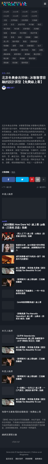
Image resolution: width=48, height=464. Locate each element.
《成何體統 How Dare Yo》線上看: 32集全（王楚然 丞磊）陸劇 (23, 226)
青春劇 (13, 33)
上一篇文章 (40, 187)
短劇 (5, 50)
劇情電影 (17, 54)
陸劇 (21, 46)
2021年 (25, 12)
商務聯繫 (29, 459)
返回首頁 (9, 459)
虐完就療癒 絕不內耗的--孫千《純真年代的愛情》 (30, 257)
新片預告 (25, 50)
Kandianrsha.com (23, 452)
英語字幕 (33, 33)
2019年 (6, 12)
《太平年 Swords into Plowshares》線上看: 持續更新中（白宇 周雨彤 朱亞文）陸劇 (30, 338)
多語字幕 (21, 24)
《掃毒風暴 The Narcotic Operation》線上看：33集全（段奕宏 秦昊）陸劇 (30, 316)
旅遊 (20, 37)
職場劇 (22, 58)
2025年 (25, 16)
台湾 (5, 24)
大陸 (5, 20)
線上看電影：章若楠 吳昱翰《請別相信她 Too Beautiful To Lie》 (30, 269)
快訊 (39, 24)
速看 (14, 46)
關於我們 (19, 459)
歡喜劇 (15, 63)
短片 (39, 46)
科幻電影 (23, 33)
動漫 (24, 41)
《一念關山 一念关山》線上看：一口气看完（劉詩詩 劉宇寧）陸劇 (30, 389)
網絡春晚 (7, 54)
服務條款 (38, 459)
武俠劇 (36, 29)
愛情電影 (14, 50)
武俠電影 (26, 29)
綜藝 (41, 50)
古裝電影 (25, 20)
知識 (5, 33)
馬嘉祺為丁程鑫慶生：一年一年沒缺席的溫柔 (30, 292)
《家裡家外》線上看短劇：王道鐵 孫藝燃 (30, 280)
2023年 (6, 16)
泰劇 (36, 37)
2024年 (15, 16)
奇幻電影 (7, 29)
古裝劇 (34, 20)
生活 (12, 24)
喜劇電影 (30, 46)
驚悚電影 (25, 63)
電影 (33, 50)
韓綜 (14, 58)
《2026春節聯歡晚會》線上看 (28, 302)
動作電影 (16, 41)
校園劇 (27, 37)
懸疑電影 (32, 58)
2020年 (15, 12)
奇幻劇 (16, 29)
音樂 (5, 37)
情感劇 (6, 46)
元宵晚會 (14, 20)
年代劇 (31, 24)
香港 (12, 37)
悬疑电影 (33, 41)
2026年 (34, 16)
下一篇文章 (7, 187)
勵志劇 (6, 58)
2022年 (34, 12)
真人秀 (6, 41)
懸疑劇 (6, 63)
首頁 (3, 73)
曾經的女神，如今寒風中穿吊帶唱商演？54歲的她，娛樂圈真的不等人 (30, 247)
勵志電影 (37, 54)
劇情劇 (27, 54)
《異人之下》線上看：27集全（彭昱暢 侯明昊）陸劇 (30, 234)
